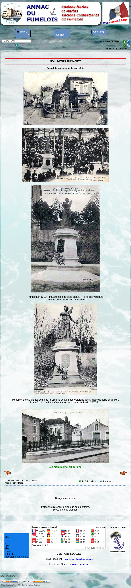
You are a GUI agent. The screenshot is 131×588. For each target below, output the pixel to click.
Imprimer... (107, 481)
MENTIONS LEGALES (69, 553)
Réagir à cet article (65, 498)
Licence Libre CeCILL (31, 585)
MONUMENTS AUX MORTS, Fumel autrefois (5, 54)
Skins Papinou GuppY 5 (11, 585)
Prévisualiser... (89, 481)
